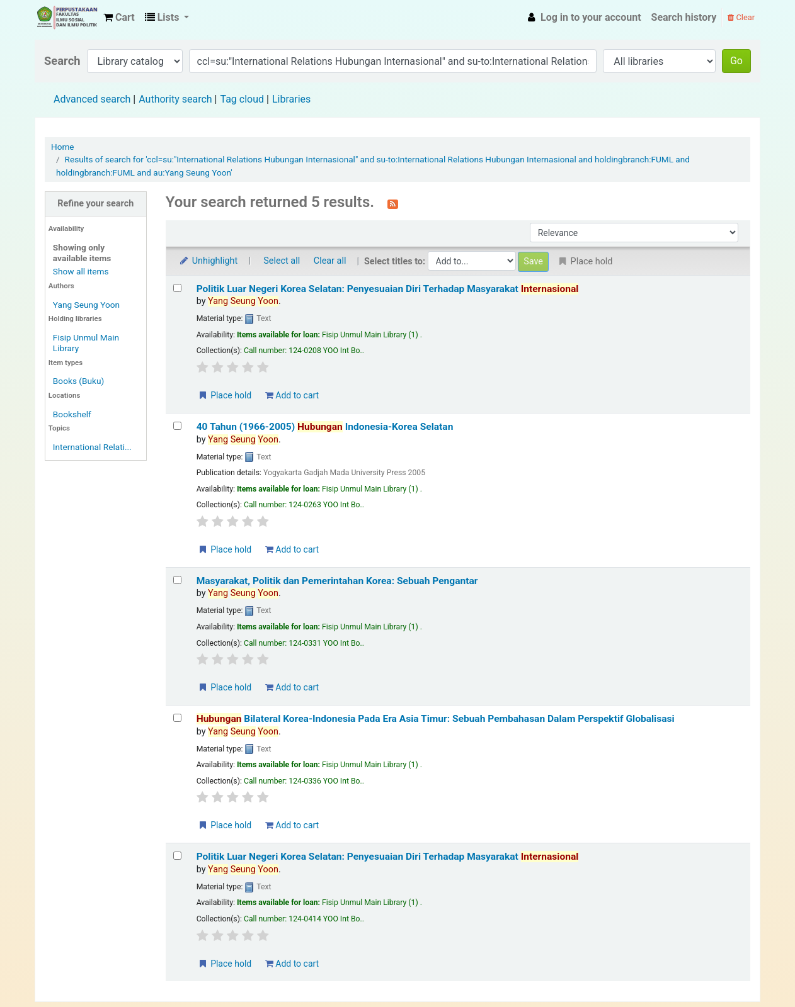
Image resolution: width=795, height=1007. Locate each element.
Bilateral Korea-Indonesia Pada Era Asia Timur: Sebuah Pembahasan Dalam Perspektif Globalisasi (436, 718)
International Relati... (92, 447)
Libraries (291, 99)
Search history (684, 17)
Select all (281, 261)
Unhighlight (208, 261)
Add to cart (292, 395)
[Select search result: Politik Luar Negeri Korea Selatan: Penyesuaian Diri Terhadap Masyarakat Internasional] (177, 288)
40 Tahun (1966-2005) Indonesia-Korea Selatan (325, 426)
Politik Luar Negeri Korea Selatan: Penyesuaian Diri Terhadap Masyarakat (388, 289)
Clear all (330, 261)
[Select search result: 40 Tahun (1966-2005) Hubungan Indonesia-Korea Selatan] (177, 426)
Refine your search (95, 203)
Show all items (81, 271)
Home (62, 147)
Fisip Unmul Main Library (66, 17)
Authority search (175, 99)
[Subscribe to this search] (393, 203)
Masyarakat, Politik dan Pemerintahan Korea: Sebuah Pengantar (337, 581)
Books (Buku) (78, 381)
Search (62, 60)
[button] (119, 17)
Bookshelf (72, 414)
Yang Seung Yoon (86, 305)
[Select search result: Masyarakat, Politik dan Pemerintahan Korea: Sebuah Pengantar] (177, 580)
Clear (741, 17)
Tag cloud (242, 99)
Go (736, 61)
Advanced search (92, 99)
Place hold (224, 395)
